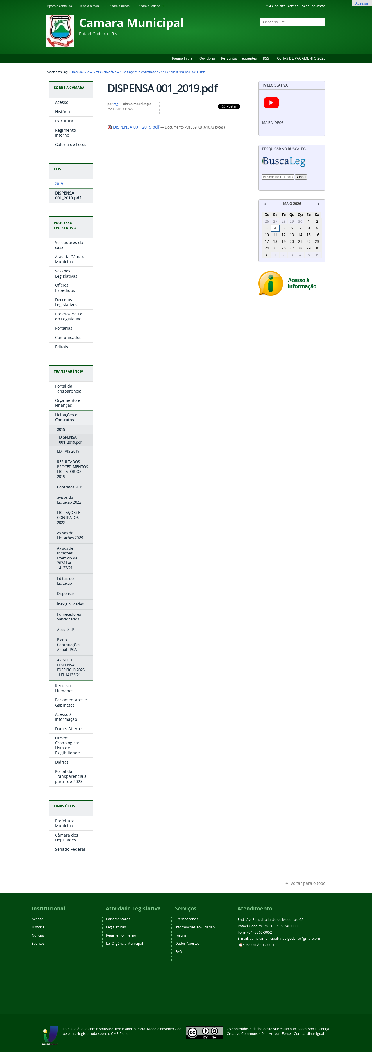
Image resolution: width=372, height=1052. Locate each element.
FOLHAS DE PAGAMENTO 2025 (300, 58)
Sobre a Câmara (69, 87)
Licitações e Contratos (140, 72)
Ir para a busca (122, 6)
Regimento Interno (121, 935)
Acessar (362, 3)
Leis (57, 169)
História (38, 927)
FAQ (178, 951)
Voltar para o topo (308, 883)
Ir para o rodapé (151, 6)
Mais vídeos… (274, 122)
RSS (266, 58)
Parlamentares (118, 919)
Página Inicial (182, 58)
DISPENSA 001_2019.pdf (133, 127)
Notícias (38, 935)
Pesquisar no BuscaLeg (284, 149)
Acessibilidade (298, 6)
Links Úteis (64, 806)
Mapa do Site (275, 6)
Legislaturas (116, 927)
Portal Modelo (148, 1028)
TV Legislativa (275, 85)
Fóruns (180, 935)
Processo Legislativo (65, 225)
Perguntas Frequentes (239, 58)
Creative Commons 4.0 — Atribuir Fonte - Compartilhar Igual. (276, 1033)
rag (115, 104)
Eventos (38, 943)
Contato (319, 6)
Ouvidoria (207, 58)
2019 (164, 72)
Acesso (37, 919)
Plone (123, 1033)
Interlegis (78, 1033)
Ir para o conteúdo (62, 6)
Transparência (107, 72)
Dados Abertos (187, 943)
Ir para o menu (93, 6)
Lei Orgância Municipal (124, 943)
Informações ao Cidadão (195, 927)
